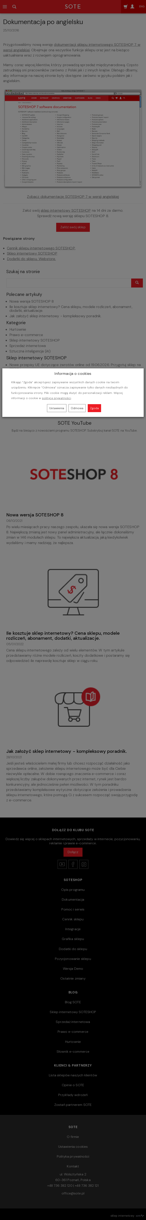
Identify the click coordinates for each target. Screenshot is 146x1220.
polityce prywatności (56, 398)
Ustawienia (56, 408)
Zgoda (94, 408)
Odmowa (77, 408)
